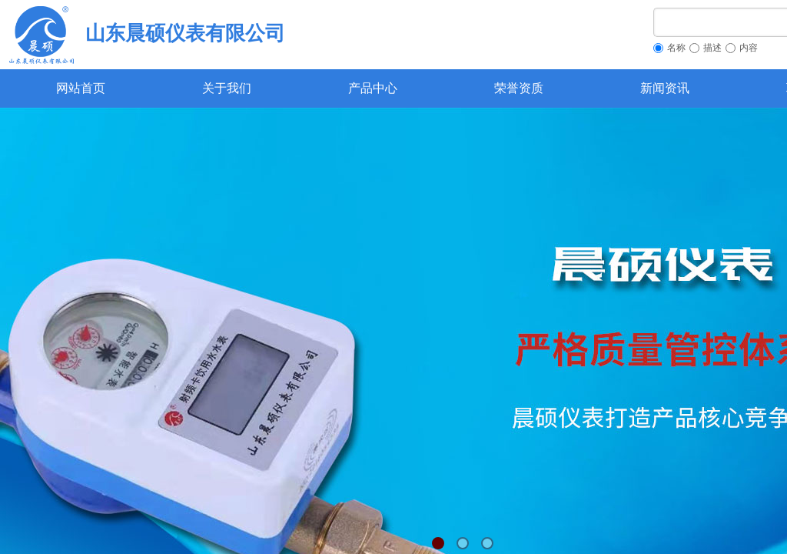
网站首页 (80, 88)
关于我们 (226, 88)
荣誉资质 (518, 88)
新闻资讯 (664, 88)
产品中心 (372, 88)
